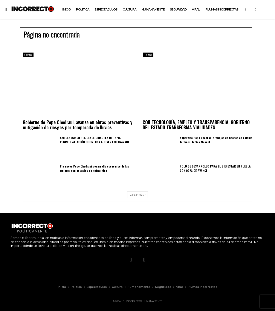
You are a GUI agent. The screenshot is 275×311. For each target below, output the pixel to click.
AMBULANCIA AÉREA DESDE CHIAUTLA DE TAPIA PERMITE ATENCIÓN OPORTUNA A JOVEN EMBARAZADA (95, 139)
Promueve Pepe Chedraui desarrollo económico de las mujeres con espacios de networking (94, 168)
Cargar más (138, 194)
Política (28, 54)
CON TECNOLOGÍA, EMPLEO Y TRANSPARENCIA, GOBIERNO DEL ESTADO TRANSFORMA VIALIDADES (196, 125)
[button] (264, 9)
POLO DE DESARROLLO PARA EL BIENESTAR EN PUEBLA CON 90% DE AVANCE (215, 168)
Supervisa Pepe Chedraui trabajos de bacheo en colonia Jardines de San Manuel (216, 139)
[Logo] (32, 9)
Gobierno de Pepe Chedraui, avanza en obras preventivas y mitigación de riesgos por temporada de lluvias (77, 125)
